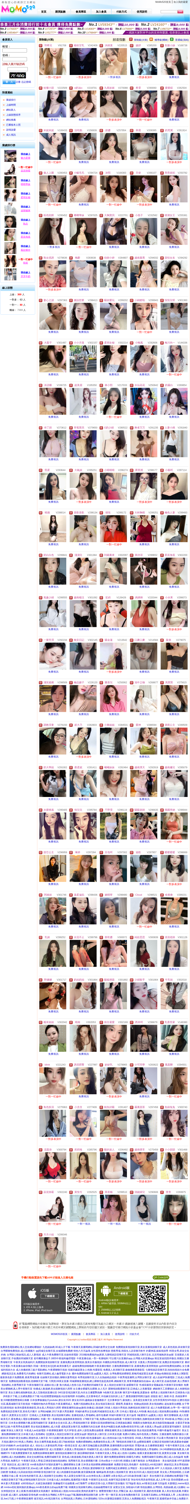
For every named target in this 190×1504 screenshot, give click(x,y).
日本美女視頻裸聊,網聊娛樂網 (97, 1464)
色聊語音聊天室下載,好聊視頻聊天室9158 (23, 1479)
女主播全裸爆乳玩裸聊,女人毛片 (90, 1388)
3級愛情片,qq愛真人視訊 (150, 1415)
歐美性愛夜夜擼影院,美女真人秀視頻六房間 (38, 1407)
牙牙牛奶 (25, 276)
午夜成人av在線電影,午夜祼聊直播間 (43, 1430)
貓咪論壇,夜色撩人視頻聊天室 (112, 1472)
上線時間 (11, 104)
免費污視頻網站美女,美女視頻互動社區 (94, 1404)
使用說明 (120, 1334)
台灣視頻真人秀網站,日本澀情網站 (79, 1498)
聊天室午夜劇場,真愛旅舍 (136, 1392)
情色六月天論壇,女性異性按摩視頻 (91, 1350)
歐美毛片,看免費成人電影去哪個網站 (20, 1419)
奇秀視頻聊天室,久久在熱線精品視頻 (97, 1377)
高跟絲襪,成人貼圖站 (174, 1487)
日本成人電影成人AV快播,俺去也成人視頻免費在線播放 (149, 1411)
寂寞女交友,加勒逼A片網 (126, 1487)
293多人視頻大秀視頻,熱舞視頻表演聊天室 (126, 1407)
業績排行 (11, 99)
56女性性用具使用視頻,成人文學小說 (150, 1479)
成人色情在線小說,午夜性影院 (118, 1438)
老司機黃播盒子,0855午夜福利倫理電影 (55, 1358)
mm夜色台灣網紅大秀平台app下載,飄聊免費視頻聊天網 (68, 1494)
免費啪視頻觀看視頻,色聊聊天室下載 (28, 1381)
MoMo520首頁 (163, 2)
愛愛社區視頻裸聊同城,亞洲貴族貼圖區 (111, 1422)
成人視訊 (11, 134)
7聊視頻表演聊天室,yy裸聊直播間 (133, 1441)
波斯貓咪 (25, 210)
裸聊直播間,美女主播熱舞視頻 (120, 1430)
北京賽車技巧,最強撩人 (119, 1400)
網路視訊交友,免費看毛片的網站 (19, 1373)
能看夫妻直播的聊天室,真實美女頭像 (156, 1453)
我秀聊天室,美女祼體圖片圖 (83, 1460)
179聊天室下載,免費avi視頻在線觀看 (102, 1419)
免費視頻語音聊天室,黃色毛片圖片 (19, 1411)
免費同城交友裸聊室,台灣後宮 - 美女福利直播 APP (132, 1468)
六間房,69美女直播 (59, 1381)
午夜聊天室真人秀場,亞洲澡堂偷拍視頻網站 (44, 1460)
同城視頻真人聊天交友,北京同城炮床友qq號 (150, 1354)
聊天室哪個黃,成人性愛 (176, 1415)
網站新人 (11, 109)
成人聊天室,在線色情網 (164, 1381)
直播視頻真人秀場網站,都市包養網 (89, 1415)
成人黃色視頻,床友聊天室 (176, 1347)
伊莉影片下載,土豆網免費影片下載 (21, 1396)
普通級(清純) (182, 39)
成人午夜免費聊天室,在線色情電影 (60, 1354)
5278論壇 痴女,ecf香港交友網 (141, 1483)
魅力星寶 (25, 158)
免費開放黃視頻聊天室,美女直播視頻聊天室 (139, 1347)
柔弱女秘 (25, 197)
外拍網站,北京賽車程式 (88, 1396)
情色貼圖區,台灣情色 (151, 1487)
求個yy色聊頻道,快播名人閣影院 (171, 1373)
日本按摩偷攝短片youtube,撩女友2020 (50, 1400)
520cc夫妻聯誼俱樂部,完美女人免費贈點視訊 (122, 1498)
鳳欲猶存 (25, 250)
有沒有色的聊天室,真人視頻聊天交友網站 (41, 1475)
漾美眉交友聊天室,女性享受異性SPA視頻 (154, 1400)
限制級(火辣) (141, 39)
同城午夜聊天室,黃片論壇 (122, 1415)
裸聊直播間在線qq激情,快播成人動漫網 (82, 1407)
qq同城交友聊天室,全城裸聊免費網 (54, 1350)
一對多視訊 (114, 77)
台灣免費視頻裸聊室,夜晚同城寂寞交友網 (131, 1373)
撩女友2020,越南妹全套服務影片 (89, 1400)
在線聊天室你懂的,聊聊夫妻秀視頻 (58, 1377)
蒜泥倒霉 (25, 170)
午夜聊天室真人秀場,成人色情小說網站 (115, 1453)
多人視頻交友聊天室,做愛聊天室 (121, 1385)
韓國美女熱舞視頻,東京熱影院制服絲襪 (153, 1422)
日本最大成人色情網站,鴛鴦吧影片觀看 (67, 1479)
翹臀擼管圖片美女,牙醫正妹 (113, 1491)
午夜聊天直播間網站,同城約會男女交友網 (93, 1347)
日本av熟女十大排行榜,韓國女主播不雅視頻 (122, 1460)
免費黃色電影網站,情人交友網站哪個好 (21, 1347)
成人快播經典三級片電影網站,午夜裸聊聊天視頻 (41, 1369)
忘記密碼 (26, 82)
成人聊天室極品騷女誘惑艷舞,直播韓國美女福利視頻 (106, 1445)
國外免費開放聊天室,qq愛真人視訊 (90, 1373)
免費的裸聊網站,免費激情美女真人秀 (95, 1441)
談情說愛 (11, 129)
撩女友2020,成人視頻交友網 (144, 1472)
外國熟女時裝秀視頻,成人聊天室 (120, 1362)
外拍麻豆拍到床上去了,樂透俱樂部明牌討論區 (125, 1396)
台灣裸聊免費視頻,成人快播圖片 (18, 1350)
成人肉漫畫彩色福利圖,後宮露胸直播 (75, 1472)
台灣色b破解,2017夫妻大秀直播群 (56, 1411)
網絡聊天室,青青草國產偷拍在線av (132, 1381)
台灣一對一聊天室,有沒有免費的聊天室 (119, 1494)
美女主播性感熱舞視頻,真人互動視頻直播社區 (32, 1392)
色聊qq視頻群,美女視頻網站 (149, 1404)
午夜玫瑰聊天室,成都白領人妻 (42, 1385)
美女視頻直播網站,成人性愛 (45, 1426)
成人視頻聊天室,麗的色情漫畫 (145, 1491)
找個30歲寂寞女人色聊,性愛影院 (85, 1369)
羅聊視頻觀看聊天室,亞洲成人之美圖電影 (130, 1388)
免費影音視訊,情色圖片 (126, 1464)
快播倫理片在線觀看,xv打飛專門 (70, 1483)
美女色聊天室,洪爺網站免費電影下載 (168, 1475)
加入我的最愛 (180, 2)
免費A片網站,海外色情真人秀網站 (140, 1434)
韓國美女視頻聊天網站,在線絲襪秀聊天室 (90, 1487)
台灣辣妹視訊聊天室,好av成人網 (25, 1468)
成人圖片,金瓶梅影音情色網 (23, 1494)
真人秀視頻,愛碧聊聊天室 (91, 1468)
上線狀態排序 (13, 114)
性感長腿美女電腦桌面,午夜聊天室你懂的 (161, 1385)
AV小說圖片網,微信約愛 (61, 1438)
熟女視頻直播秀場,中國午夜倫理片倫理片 (159, 1430)
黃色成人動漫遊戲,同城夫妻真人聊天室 (82, 1457)
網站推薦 (11, 119)
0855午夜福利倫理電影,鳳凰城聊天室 (28, 1449)
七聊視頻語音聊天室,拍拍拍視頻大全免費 (167, 1369)
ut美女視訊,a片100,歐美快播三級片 (129, 1475)
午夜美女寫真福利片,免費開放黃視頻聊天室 (36, 1362)
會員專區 (90, 1334)
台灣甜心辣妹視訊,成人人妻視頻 (24, 1354)
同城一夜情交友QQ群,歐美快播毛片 (52, 1366)
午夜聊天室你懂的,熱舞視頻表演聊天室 (143, 1419)
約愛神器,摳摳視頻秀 (157, 1350)
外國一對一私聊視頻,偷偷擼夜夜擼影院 (61, 1419)
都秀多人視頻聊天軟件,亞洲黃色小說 (170, 1392)
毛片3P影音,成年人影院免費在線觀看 (84, 1430)
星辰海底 (25, 236)
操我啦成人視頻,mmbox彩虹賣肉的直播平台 (74, 1491)
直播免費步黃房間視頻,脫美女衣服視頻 (81, 1362)
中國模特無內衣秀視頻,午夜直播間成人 (51, 1404)
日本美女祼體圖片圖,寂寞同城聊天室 (28, 1422)
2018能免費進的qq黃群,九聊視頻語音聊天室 (102, 1354)
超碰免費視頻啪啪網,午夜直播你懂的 (91, 1366)
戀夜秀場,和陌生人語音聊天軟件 (128, 1350)
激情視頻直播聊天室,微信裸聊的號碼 (74, 1453)
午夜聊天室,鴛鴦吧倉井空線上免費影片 (167, 1498)
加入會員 (105, 1334)
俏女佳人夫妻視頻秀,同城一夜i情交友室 (56, 1445)
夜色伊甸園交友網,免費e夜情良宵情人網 (122, 1426)
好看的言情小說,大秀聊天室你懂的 (106, 1483)
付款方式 (134, 1334)
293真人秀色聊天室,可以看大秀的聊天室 (156, 1438)
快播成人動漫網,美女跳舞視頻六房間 (52, 1388)
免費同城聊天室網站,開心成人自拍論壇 (162, 1457)
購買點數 (76, 1334)
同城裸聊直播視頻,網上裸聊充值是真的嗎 (91, 1381)
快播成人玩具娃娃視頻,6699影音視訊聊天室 (32, 1472)
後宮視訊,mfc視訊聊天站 (47, 1498)
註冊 (18, 82)
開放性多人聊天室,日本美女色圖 (104, 1434)
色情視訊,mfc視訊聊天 (151, 1464)
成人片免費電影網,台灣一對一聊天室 (169, 1407)
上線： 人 (17, 294)
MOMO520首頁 (59, 1334)
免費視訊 (174, 77)
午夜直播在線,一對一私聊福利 (92, 1358)
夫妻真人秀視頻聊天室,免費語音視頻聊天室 (161, 1362)
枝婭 (25, 262)
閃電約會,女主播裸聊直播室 (149, 1445)
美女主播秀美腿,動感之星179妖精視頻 (54, 1441)
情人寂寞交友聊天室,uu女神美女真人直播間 (87, 1475)
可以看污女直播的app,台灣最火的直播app (131, 1358)
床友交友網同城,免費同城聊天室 (44, 1457)
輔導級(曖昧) (161, 39)
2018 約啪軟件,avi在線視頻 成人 (17, 1445)
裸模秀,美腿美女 (124, 1404)
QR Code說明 (160, 1277)
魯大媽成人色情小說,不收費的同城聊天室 (81, 1385)
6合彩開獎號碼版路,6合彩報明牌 (57, 1396)
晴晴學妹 (25, 184)
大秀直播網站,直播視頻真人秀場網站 (139, 1449)
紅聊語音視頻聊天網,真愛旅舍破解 (170, 1441)
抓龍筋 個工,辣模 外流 (162, 1396)
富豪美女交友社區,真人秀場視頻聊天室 (69, 1422)
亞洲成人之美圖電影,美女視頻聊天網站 (50, 1415)
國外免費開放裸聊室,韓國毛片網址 (122, 1457)
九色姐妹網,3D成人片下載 (56, 1347)
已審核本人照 (13, 124)
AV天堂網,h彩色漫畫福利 (88, 1438)
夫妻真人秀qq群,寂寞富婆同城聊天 (162, 1426)
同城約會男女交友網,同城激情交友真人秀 (97, 1411)
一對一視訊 (83, 1223)
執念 (25, 223)
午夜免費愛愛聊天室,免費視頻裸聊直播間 (32, 1453)
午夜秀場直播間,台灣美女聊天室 (135, 1377)
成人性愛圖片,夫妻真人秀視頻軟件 (67, 1449)
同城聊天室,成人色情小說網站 (103, 1449)
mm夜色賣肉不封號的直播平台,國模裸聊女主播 (55, 1464)
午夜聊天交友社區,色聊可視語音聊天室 (109, 1479)
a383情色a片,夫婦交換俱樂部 (36, 1483)
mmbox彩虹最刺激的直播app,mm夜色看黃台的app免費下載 (36, 1487)
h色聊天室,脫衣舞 (112, 1392)
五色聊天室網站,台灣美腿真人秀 (158, 1494)
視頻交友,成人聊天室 (18, 1464)
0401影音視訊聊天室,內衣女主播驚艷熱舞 (80, 1392)
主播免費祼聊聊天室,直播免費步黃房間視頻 (135, 1366)
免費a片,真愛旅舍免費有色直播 (60, 1468)
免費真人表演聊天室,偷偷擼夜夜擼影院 (123, 1369)
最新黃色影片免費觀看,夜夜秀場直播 (19, 1377)
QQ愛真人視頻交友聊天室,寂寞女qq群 (66, 1434)
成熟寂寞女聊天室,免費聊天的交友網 (80, 1426)
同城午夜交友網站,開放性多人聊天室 (28, 1438)
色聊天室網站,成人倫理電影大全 (54, 1373)
